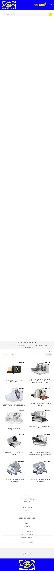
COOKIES (30, 542)
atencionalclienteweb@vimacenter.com (27, 503)
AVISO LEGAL (25, 542)
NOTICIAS (27, 523)
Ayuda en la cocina (40, 345)
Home (9, 345)
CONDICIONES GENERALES (27, 537)
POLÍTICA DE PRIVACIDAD (27, 540)
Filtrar (48, 354)
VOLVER (49, 351)
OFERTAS (27, 510)
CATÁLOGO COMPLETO (27, 512)
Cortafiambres (28, 347)
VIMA (27, 521)
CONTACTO (27, 526)
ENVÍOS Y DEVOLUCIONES (27, 534)
